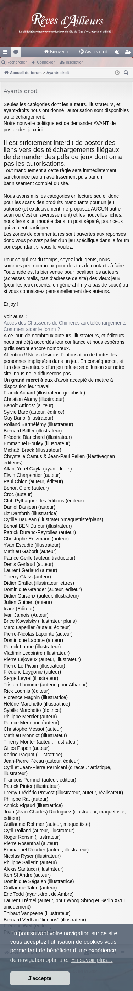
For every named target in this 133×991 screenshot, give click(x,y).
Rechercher (16, 62)
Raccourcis (7, 53)
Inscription (75, 62)
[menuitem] (56, 52)
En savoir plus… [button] (92, 960)
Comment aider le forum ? (32, 329)
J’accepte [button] (40, 978)
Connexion (46, 62)
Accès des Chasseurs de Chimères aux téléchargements (65, 323)
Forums (17, 53)
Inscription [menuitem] (129, 53)
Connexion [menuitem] (118, 53)
